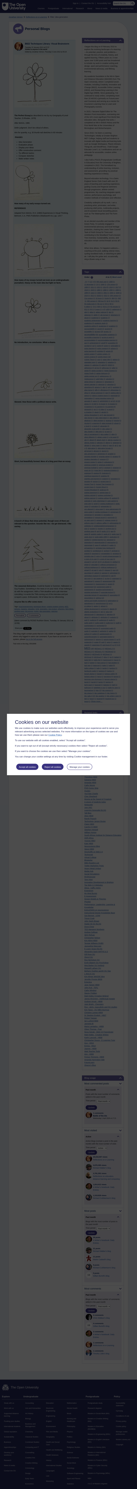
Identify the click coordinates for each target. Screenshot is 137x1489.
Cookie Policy (55, 735)
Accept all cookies (27, 767)
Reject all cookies (52, 767)
